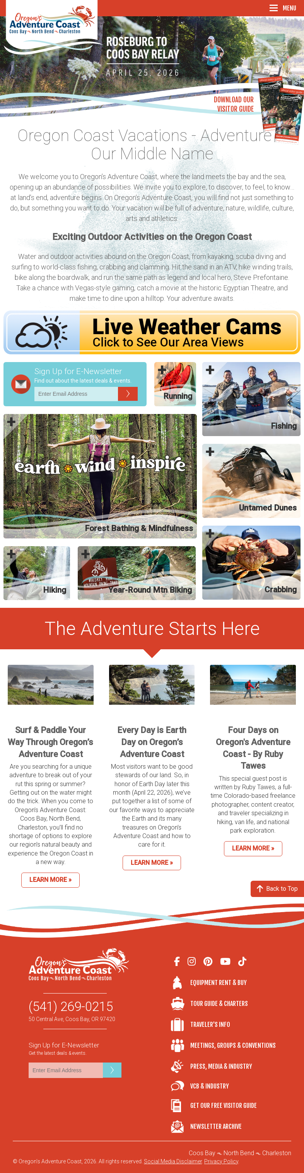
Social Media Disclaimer (173, 1161)
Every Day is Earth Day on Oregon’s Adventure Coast (151, 742)
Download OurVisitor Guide (234, 104)
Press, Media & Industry (221, 1066)
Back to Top (277, 889)
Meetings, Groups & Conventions (232, 1045)
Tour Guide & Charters (219, 1003)
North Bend (239, 1153)
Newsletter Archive (216, 1126)
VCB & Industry (180, 1086)
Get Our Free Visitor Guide (223, 1105)
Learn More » (50, 879)
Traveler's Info (210, 1024)
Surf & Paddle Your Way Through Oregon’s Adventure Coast (50, 742)
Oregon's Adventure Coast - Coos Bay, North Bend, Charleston (53, 27)
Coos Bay (202, 1153)
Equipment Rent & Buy (218, 983)
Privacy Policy (221, 1161)
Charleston (276, 1153)
